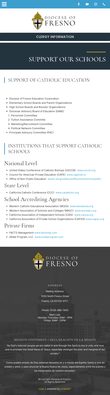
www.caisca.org (83, 214)
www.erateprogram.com (49, 236)
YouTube (87, 4)
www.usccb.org (86, 170)
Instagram (95, 4)
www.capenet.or (76, 174)
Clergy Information (55, 37)
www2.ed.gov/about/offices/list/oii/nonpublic (74, 178)
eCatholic (65, 388)
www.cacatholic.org (67, 192)
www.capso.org (95, 219)
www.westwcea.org (81, 206)
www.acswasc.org (85, 210)
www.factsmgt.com (45, 232)
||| (4, 4)
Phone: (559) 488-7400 (55, 310)
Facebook (78, 4)
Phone (104, 4)
